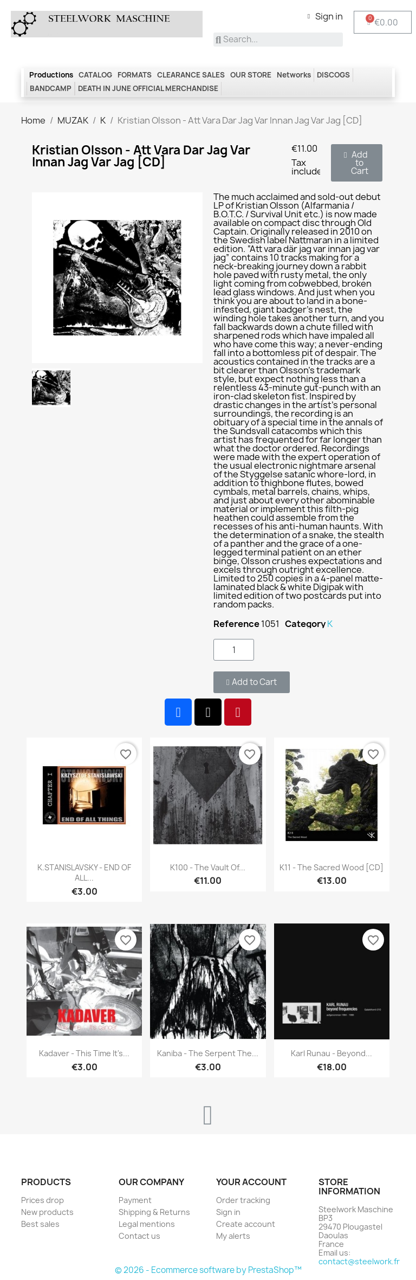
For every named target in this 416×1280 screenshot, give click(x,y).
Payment (135, 1200)
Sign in (228, 1212)
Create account (245, 1224)
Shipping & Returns (154, 1212)
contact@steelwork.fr (359, 1261)
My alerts (233, 1236)
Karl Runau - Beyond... (331, 1053)
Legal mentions (147, 1224)
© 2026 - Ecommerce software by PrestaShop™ (208, 1270)
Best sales (40, 1224)
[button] (356, 163)
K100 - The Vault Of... (207, 867)
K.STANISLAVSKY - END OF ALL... (84, 872)
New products (47, 1212)
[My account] (325, 16)
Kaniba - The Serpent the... (207, 1053)
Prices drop (42, 1200)
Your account (251, 1182)
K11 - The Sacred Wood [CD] (332, 867)
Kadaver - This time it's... (84, 1053)
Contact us (139, 1236)
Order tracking (243, 1200)
